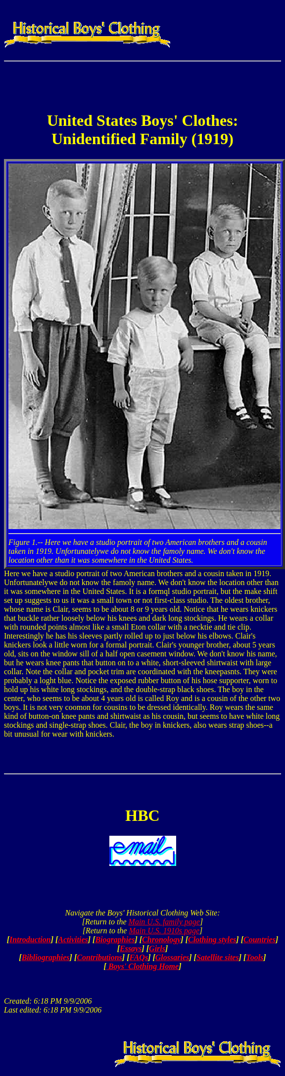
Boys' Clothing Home (142, 966)
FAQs (138, 957)
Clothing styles (212, 939)
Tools (254, 957)
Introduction (30, 939)
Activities (73, 939)
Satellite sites (217, 957)
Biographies (115, 939)
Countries (259, 939)
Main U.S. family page (164, 921)
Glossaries (172, 957)
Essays (131, 948)
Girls (157, 948)
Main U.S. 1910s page (164, 930)
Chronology (161, 939)
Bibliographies (46, 957)
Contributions (99, 957)
